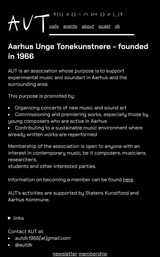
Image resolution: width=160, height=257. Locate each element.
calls (54, 27)
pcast (104, 27)
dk (117, 27)
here (128, 180)
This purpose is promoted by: (41, 97)
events (70, 27)
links (18, 219)
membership (93, 253)
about (88, 27)
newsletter (65, 253)
